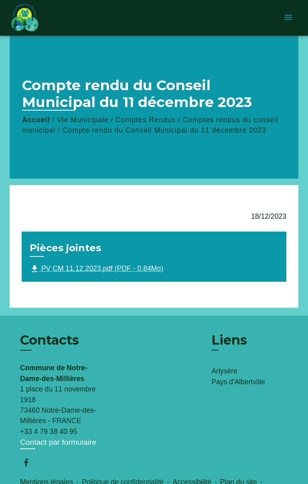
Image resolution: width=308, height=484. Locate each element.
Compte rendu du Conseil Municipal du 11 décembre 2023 (164, 130)
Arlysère (224, 371)
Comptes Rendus (146, 120)
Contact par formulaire (58, 442)
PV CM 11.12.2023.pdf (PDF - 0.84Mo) (96, 269)
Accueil (36, 120)
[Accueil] (40, 18)
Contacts (49, 340)
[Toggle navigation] (288, 17)
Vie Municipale (82, 120)
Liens (229, 340)
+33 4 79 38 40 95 (48, 432)
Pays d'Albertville (238, 382)
